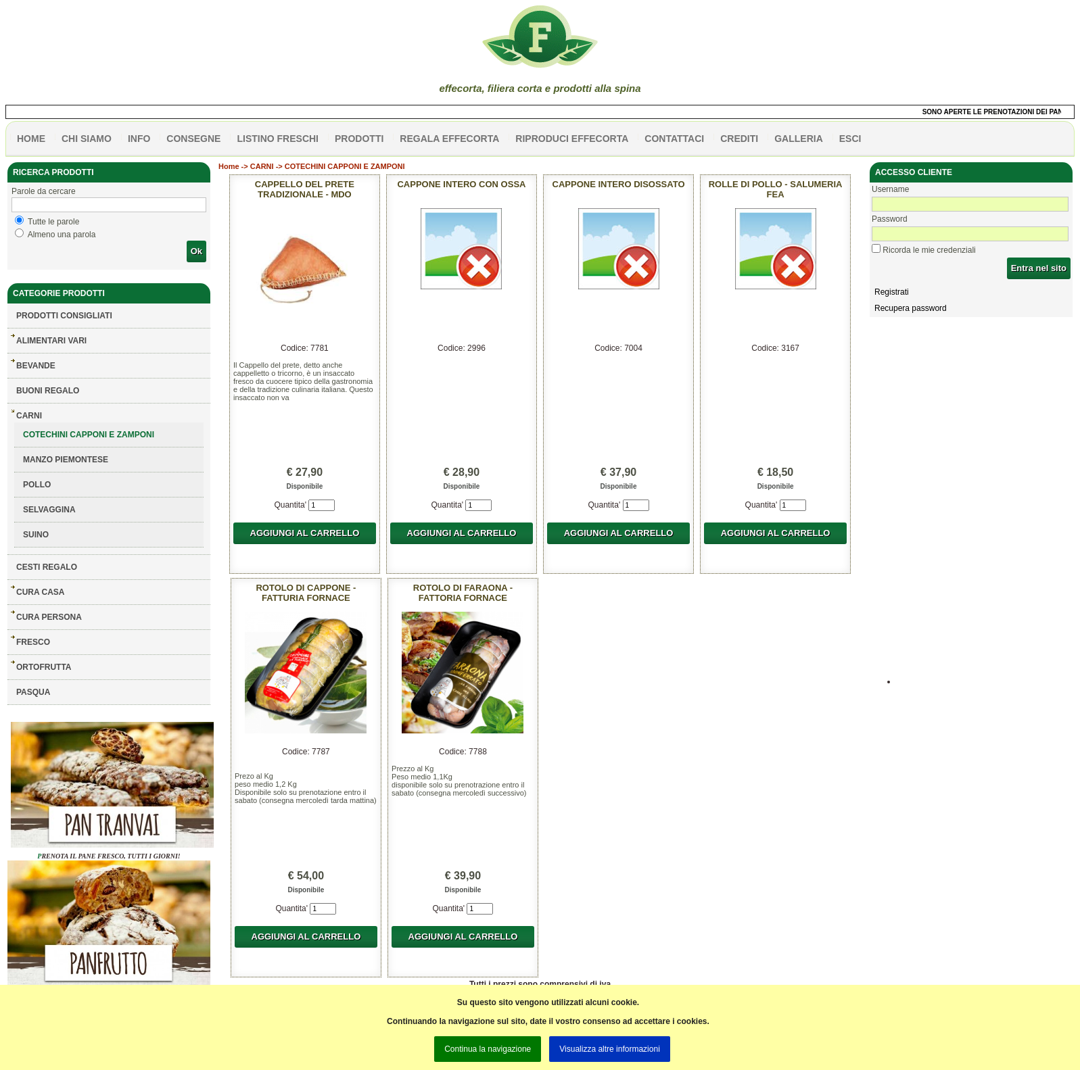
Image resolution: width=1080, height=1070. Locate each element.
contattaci (674, 138)
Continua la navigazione (487, 1049)
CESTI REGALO (46, 567)
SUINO (36, 534)
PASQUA (33, 692)
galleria (798, 138)
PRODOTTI (359, 138)
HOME (31, 138)
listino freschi (278, 138)
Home (228, 166)
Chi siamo (87, 138)
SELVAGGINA (49, 509)
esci (850, 138)
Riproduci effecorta (571, 138)
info (139, 138)
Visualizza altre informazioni (609, 1049)
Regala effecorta (449, 138)
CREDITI (739, 138)
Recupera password (910, 308)
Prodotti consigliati (64, 315)
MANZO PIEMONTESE (65, 459)
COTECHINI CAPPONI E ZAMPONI (88, 434)
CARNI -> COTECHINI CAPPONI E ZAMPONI (327, 166)
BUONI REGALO (47, 390)
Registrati (891, 292)
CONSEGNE (193, 138)
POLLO (37, 484)
